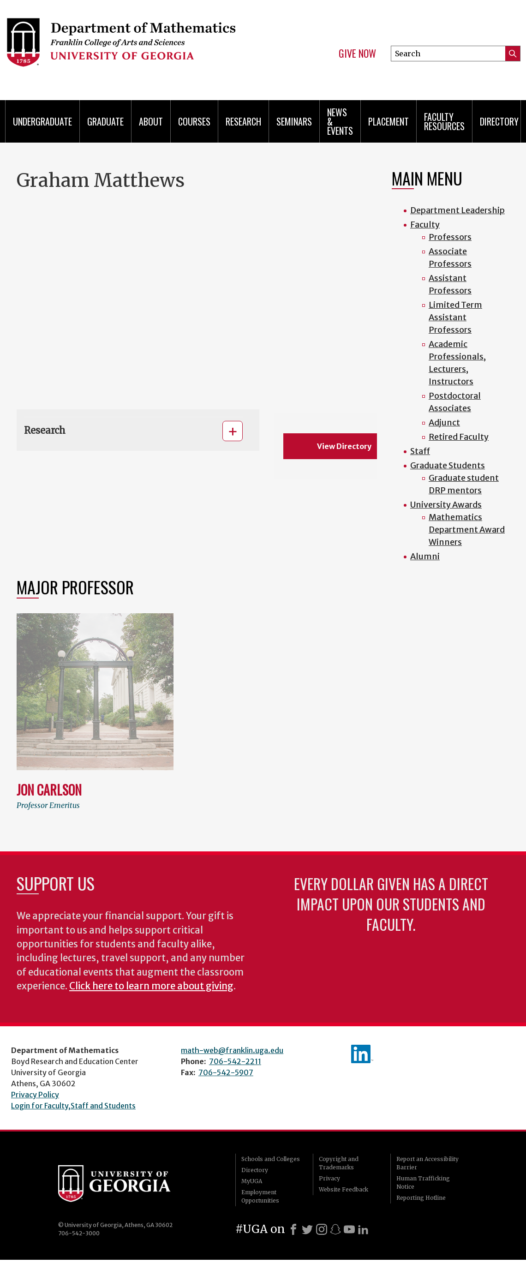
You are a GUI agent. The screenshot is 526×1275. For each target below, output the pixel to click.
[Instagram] (321, 1229)
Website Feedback (343, 1189)
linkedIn (362, 1054)
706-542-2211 (235, 1061)
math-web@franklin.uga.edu (232, 1050)
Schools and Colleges (270, 1158)
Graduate (105, 121)
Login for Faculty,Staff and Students (73, 1105)
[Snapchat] (335, 1229)
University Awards (446, 504)
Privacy (329, 1178)
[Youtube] (349, 1229)
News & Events (340, 121)
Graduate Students (447, 465)
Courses (194, 121)
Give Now (357, 53)
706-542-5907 (225, 1072)
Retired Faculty (459, 436)
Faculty (425, 224)
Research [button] (45, 430)
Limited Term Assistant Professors (455, 317)
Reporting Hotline (421, 1197)
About (151, 121)
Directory (499, 121)
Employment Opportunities (260, 1196)
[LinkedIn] (363, 1229)
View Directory (344, 446)
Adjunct (444, 422)
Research (243, 121)
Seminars (294, 121)
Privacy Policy (35, 1094)
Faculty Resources (444, 121)
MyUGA (251, 1181)
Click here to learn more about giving (151, 986)
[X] (307, 1229)
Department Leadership (457, 210)
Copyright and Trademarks (339, 1163)
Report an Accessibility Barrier (427, 1163)
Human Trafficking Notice (423, 1182)
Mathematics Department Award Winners (467, 529)
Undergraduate (42, 121)
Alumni (425, 556)
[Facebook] (293, 1229)
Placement (388, 121)
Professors (450, 237)
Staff (420, 451)
